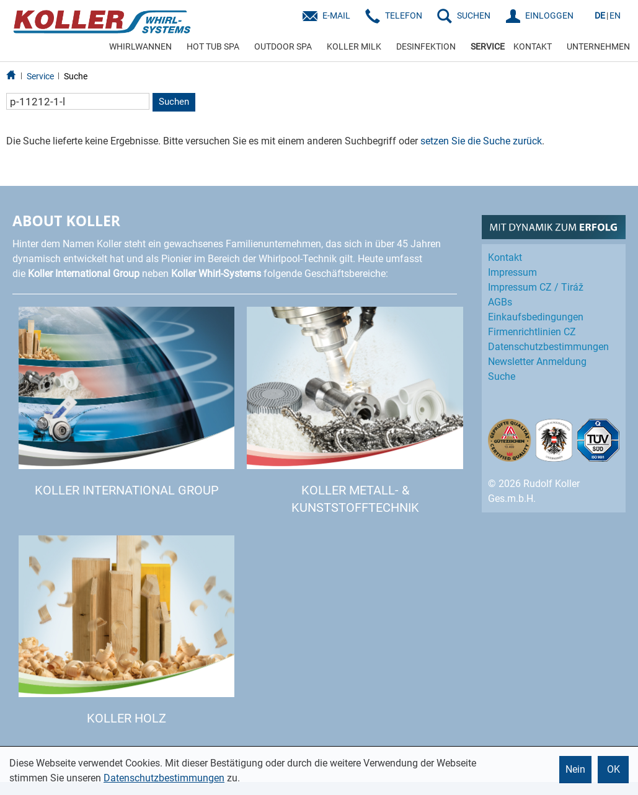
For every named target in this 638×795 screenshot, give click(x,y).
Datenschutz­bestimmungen (548, 347)
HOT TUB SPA (213, 46)
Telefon (403, 15)
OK (613, 769)
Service (40, 76)
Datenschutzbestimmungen (164, 778)
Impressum (512, 272)
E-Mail (336, 15)
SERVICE (488, 46)
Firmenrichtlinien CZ (532, 332)
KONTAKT (532, 46)
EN (615, 15)
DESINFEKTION (426, 46)
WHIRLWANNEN (140, 46)
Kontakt (505, 257)
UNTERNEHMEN (598, 46)
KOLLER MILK (354, 46)
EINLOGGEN (549, 15)
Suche (75, 76)
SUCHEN (473, 15)
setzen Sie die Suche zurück (481, 141)
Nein (575, 769)
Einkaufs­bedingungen (535, 317)
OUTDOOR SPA (283, 46)
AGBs (500, 302)
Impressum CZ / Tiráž (535, 287)
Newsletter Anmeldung (537, 361)
